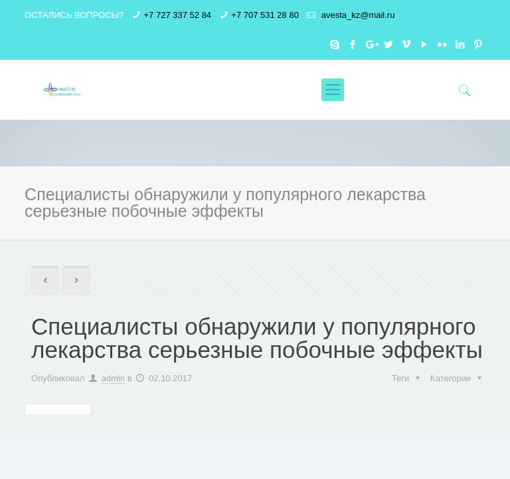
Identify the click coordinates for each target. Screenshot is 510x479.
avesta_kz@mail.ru (356, 15)
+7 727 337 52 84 (178, 15)
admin (113, 378)
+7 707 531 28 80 (265, 15)
